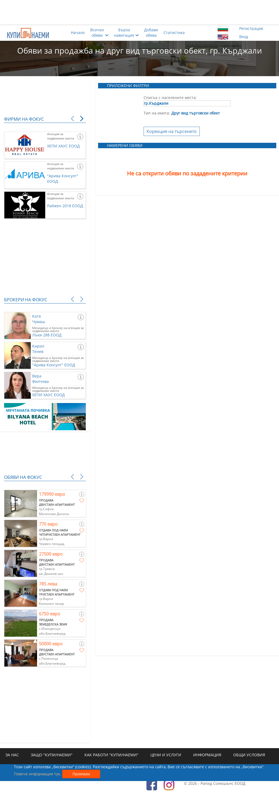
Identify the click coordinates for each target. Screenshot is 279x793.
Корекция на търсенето (172, 131)
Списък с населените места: (170, 97)
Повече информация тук (37, 773)
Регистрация (251, 28)
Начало (78, 32)
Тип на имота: (157, 113)
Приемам (81, 773)
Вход (243, 36)
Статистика (174, 32)
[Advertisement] (139, 12)
